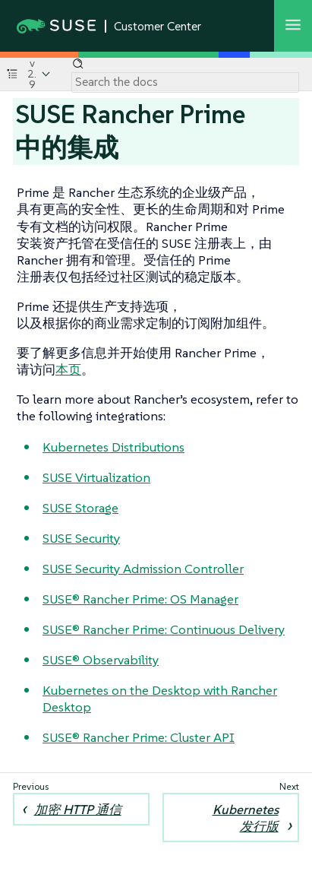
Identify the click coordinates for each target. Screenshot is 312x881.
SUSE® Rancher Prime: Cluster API (139, 737)
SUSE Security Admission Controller (143, 568)
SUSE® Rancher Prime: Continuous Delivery (164, 629)
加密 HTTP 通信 (77, 809)
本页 (68, 369)
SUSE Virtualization (96, 477)
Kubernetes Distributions (113, 447)
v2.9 (31, 73)
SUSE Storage (80, 507)
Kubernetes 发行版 (246, 818)
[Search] (185, 82)
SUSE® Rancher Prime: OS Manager (140, 599)
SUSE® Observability (101, 659)
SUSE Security (81, 538)
